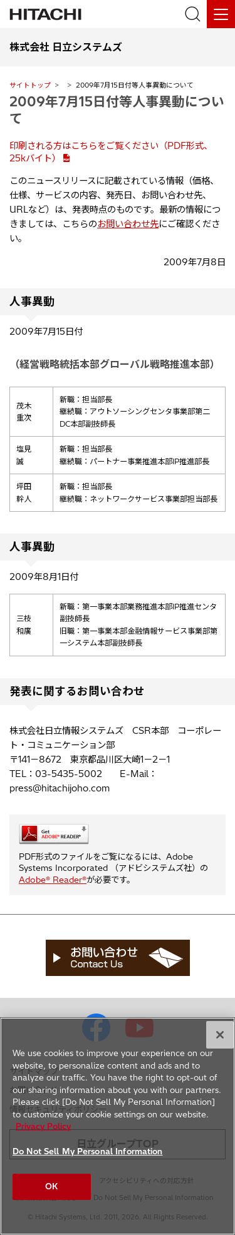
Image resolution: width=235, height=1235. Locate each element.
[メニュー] (221, 14)
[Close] (220, 1035)
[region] (117, 1126)
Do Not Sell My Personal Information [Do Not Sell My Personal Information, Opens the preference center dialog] (88, 1151)
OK (51, 1186)
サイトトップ (30, 85)
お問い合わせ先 (128, 224)
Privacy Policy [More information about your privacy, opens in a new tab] (43, 1126)
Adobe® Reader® (52, 880)
